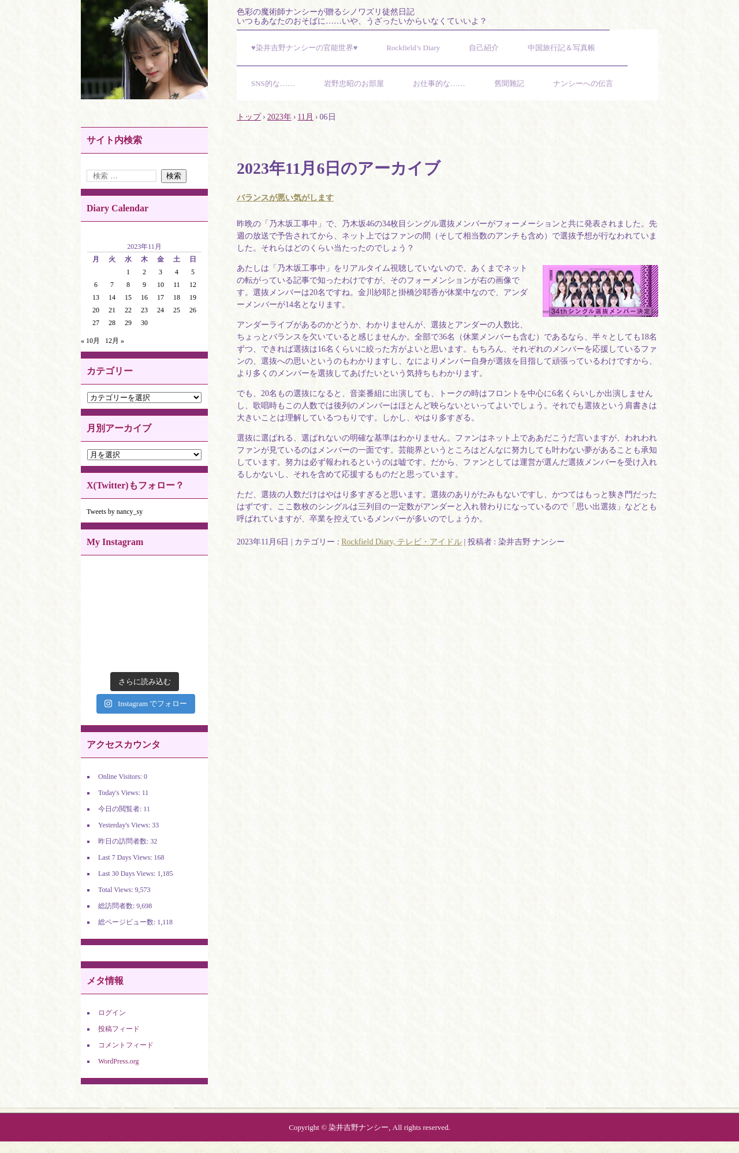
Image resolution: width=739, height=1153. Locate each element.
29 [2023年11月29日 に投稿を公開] (128, 323)
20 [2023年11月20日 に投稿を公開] (95, 310)
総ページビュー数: (127, 922)
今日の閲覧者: (120, 809)
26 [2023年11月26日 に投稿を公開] (192, 310)
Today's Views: (120, 793)
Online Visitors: (121, 777)
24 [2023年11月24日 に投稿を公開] (160, 310)
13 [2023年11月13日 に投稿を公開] (95, 297)
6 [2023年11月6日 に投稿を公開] (96, 285)
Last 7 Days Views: (126, 857)
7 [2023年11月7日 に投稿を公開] (112, 285)
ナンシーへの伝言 (583, 83)
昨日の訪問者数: (124, 841)
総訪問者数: (117, 906)
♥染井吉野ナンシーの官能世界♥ (304, 47)
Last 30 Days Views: (127, 874)
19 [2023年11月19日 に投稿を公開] (192, 297)
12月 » (114, 341)
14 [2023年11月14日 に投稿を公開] (112, 297)
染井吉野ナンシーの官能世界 (144, 49)
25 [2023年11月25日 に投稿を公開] (176, 310)
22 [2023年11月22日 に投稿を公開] (128, 310)
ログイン (112, 1013)
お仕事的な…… (439, 83)
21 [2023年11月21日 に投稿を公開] (112, 310)
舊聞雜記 (509, 83)
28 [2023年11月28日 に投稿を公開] (112, 323)
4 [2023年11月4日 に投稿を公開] (176, 272)
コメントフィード (126, 1045)
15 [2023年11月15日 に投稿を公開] (128, 297)
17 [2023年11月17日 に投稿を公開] (160, 297)
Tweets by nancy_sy (115, 512)
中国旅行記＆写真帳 (561, 47)
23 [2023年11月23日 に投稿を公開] (144, 310)
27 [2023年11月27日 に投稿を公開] (95, 323)
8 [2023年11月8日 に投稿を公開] (128, 285)
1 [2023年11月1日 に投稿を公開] (128, 272)
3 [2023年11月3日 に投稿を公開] (160, 272)
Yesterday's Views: (125, 825)
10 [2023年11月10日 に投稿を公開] (160, 285)
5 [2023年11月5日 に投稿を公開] (193, 272)
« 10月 (90, 341)
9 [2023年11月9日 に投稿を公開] (144, 285)
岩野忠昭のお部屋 (354, 83)
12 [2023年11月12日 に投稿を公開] (192, 285)
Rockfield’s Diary (413, 47)
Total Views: (116, 890)
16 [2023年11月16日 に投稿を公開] (144, 297)
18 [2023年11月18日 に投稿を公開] (176, 297)
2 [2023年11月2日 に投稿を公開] (144, 272)
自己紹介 (484, 47)
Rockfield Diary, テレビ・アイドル (401, 542)
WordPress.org (118, 1061)
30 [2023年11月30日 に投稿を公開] (144, 323)
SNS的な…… (273, 83)
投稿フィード (119, 1029)
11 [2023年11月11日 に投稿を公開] (176, 285)
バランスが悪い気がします (285, 197)
